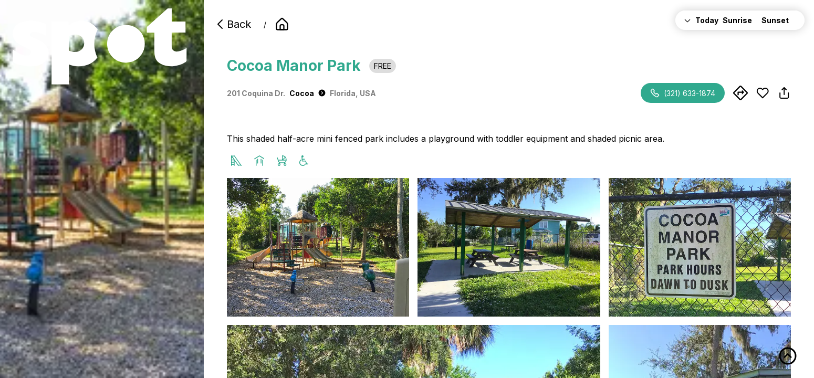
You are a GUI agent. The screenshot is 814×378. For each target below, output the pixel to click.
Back (232, 24)
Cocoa (307, 93)
